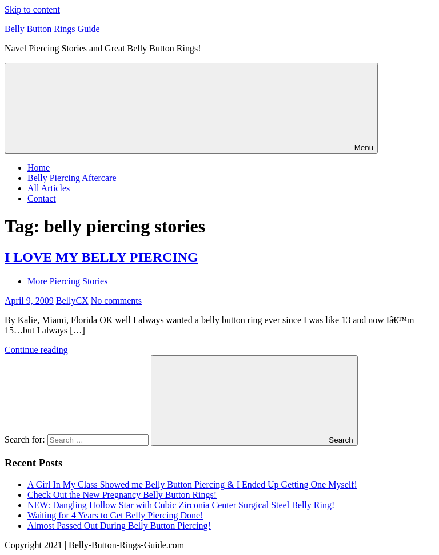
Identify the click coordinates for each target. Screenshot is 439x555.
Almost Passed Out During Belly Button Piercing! (119, 525)
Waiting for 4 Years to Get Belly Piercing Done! (115, 515)
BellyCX (72, 300)
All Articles (48, 188)
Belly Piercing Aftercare (72, 178)
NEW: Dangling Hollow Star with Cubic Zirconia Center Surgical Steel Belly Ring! (180, 505)
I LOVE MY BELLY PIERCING (101, 257)
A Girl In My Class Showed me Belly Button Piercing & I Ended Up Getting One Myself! (192, 484)
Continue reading (36, 350)
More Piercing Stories (67, 281)
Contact (41, 198)
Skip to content (32, 9)
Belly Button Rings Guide (52, 29)
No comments (116, 300)
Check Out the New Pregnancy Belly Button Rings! (122, 495)
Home (38, 167)
